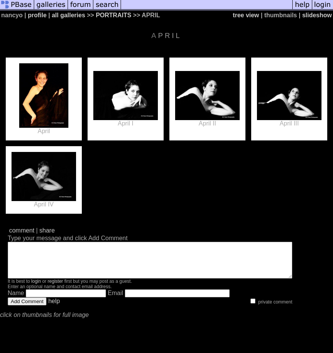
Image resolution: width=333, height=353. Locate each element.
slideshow (317, 15)
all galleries (68, 15)
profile (37, 15)
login (36, 288)
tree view (246, 15)
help (54, 308)
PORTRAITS (113, 15)
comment (22, 230)
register (55, 288)
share (47, 230)
